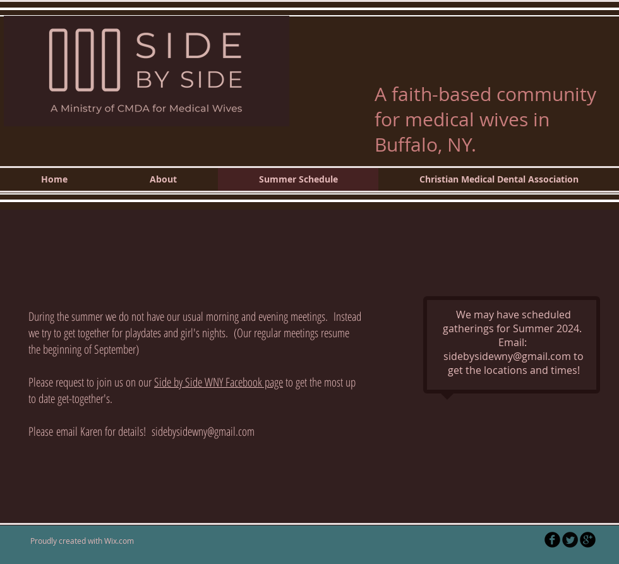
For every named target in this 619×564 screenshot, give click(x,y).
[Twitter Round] (570, 540)
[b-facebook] (552, 540)
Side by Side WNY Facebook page (218, 382)
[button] (146, 71)
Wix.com (119, 541)
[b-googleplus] (588, 540)
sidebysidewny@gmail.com (203, 431)
